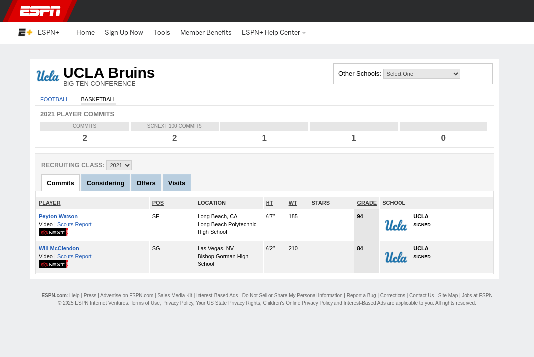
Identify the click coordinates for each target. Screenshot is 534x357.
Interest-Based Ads (217, 295)
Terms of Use (145, 303)
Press (90, 295)
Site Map (448, 295)
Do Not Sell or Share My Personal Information (292, 295)
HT (269, 203)
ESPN (40, 11)
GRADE (367, 203)
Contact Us (421, 295)
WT (293, 203)
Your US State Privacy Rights (228, 303)
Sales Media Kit (174, 295)
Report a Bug (361, 295)
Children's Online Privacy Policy (298, 303)
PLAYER (50, 203)
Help (74, 295)
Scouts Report (74, 224)
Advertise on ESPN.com (126, 295)
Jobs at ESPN (477, 295)
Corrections (392, 295)
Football (54, 99)
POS (158, 203)
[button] (510, 11)
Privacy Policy (177, 303)
